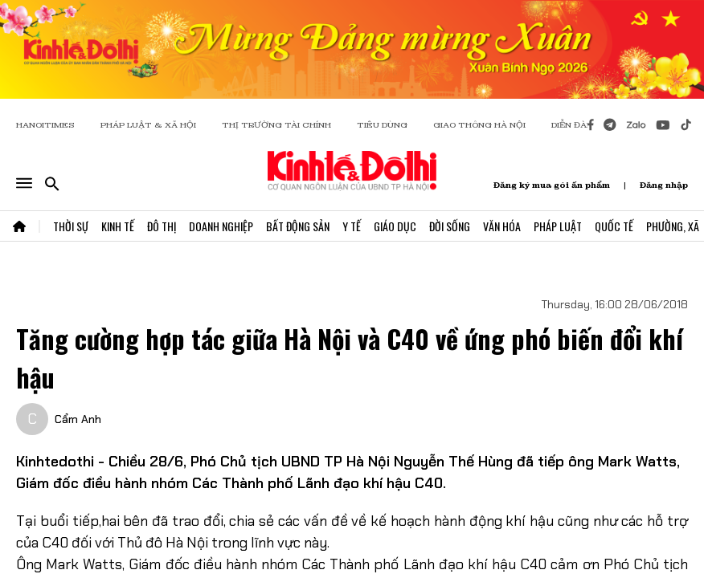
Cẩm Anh (78, 419)
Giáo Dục (395, 226)
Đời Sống (449, 226)
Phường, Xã (672, 226)
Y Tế (351, 226)
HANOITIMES (45, 125)
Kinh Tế (117, 226)
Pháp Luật (558, 226)
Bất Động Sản (297, 226)
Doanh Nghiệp (221, 226)
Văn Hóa (502, 226)
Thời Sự (70, 226)
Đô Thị (161, 226)
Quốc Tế (614, 226)
